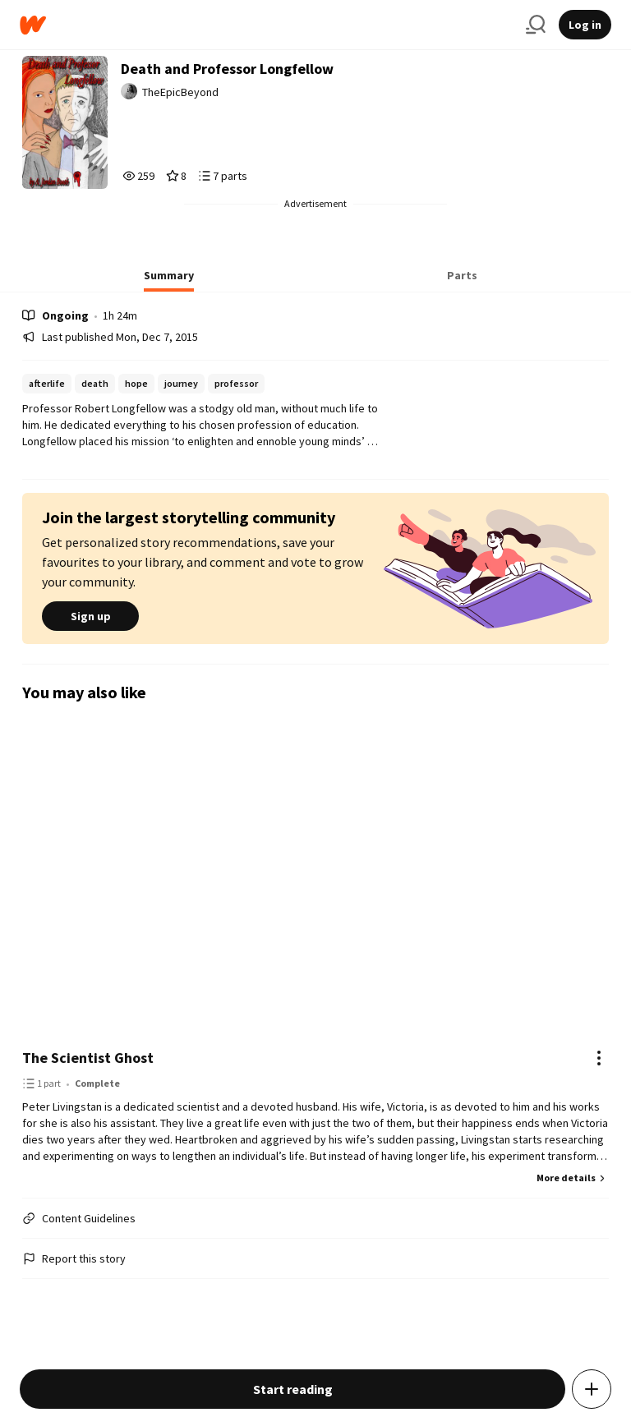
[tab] (169, 280)
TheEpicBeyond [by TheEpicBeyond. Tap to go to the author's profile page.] (180, 92)
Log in (585, 24)
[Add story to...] (591, 1389)
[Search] (536, 25)
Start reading (293, 1389)
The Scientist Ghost (88, 1057)
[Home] (266, 25)
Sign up (90, 616)
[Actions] (599, 1058)
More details (573, 1177)
